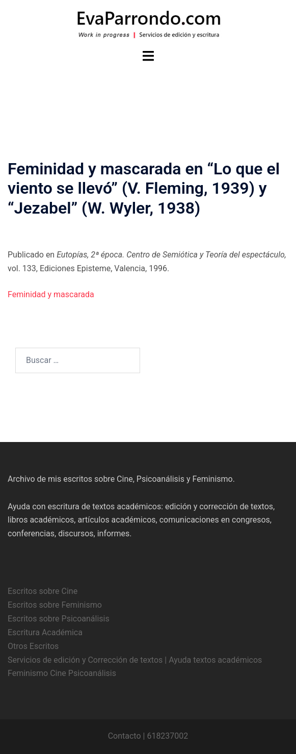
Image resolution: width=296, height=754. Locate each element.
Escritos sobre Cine (42, 591)
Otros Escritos (33, 646)
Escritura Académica (45, 632)
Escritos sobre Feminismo (55, 605)
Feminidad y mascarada (51, 294)
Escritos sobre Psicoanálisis (59, 618)
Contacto (124, 736)
